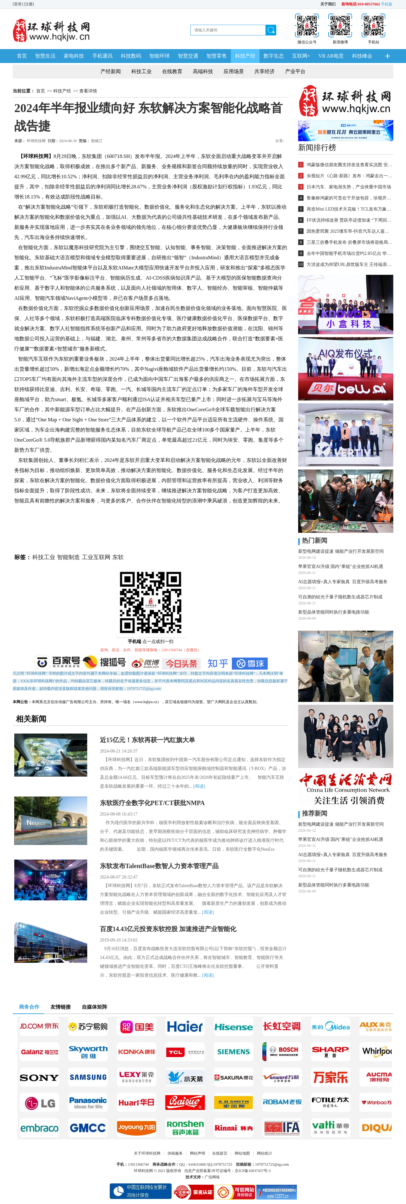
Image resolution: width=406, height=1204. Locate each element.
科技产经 (245, 56)
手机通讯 (102, 56)
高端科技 (203, 71)
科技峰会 (362, 56)
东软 (118, 557)
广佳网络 (212, 1177)
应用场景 (234, 71)
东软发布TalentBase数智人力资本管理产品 (159, 865)
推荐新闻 (312, 813)
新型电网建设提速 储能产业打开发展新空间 (341, 551)
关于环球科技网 (147, 1153)
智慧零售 (216, 56)
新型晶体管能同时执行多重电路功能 (333, 612)
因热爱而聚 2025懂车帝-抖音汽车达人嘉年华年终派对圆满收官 (349, 231)
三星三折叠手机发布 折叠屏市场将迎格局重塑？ (349, 242)
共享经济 (264, 71)
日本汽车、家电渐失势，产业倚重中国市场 (349, 187)
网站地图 (242, 1153)
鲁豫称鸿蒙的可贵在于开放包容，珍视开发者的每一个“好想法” (349, 198)
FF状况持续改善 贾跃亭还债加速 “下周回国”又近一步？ (349, 220)
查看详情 (88, 91)
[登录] (18, 4)
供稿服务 (175, 1153)
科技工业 (141, 71)
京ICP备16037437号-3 (253, 1171)
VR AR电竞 (331, 56)
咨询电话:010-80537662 (360, 4)
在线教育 (172, 71)
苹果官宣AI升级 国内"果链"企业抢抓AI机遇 (340, 566)
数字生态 (274, 56)
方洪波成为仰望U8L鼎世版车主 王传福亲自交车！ (349, 264)
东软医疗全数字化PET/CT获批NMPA (152, 802)
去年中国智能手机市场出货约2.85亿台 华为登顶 (349, 253)
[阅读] (199, 786)
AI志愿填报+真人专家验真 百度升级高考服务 (343, 581)
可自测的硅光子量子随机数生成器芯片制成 (340, 597)
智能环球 (159, 56)
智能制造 (68, 557)
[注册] (29, 4)
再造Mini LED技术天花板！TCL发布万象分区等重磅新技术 (349, 209)
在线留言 (219, 1153)
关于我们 (328, 4)
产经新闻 (111, 71)
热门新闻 (312, 540)
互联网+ (301, 56)
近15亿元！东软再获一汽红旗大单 (147, 739)
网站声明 (197, 1153)
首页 (22, 56)
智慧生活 (45, 56)
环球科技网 (36, 141)
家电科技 (74, 56)
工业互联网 (96, 557)
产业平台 (295, 71)
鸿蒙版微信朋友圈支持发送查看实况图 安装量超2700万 (349, 164)
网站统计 (264, 1153)
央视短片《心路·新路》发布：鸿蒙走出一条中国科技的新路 (349, 175)
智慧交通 (188, 56)
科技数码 (131, 56)
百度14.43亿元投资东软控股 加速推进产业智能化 (168, 928)
